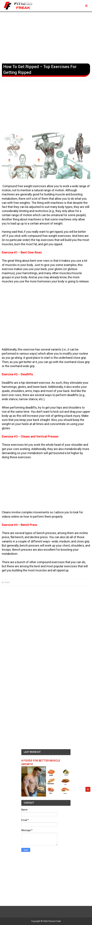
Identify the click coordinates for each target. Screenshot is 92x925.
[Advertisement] (46, 37)
